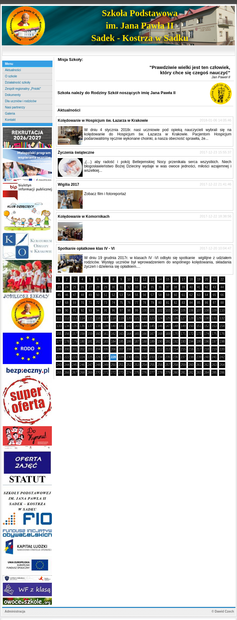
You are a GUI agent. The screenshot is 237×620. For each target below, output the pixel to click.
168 (160, 333)
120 (129, 318)
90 (66, 310)
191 (168, 341)
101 (152, 310)
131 (214, 318)
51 (105, 295)
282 (191, 372)
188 (144, 341)
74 (113, 302)
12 (144, 279)
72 (97, 302)
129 (199, 318)
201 (74, 349)
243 (59, 365)
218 (206, 349)
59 (167, 295)
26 (82, 287)
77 (136, 302)
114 (82, 318)
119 (121, 318)
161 (105, 333)
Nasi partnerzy (15, 107)
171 (183, 333)
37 (167, 287)
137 (90, 326)
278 (160, 372)
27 (90, 287)
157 (74, 333)
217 (199, 349)
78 (144, 302)
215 (183, 349)
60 (175, 295)
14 (160, 279)
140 (113, 326)
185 (121, 341)
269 (90, 372)
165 (136, 333)
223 (74, 357)
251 (121, 365)
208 (129, 349)
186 (129, 341)
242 (222, 357)
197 (214, 341)
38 (175, 287)
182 (98, 341)
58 (160, 295)
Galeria (10, 113)
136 (82, 326)
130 (206, 318)
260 (191, 365)
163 (121, 333)
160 (98, 333)
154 (222, 326)
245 (74, 365)
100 (144, 310)
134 (67, 326)
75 (121, 302)
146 (160, 326)
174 (206, 333)
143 (136, 326)
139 (105, 326)
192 (175, 341)
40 (191, 287)
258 (175, 365)
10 (128, 279)
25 (74, 287)
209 (136, 349)
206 (113, 349)
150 (191, 326)
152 (206, 326)
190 (160, 341)
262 (206, 365)
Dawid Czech (224, 611)
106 (191, 310)
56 (144, 295)
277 (152, 372)
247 (90, 365)
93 (90, 310)
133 (59, 326)
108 (206, 310)
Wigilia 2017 (68, 184)
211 (152, 349)
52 (113, 295)
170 (175, 333)
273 (121, 372)
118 (113, 318)
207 (121, 349)
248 (98, 365)
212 (160, 349)
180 (82, 341)
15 (167, 279)
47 (74, 295)
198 (222, 341)
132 (222, 318)
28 (97, 287)
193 (183, 341)
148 (175, 326)
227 (105, 357)
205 (105, 349)
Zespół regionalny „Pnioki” (23, 88)
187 (136, 341)
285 (214, 372)
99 (136, 310)
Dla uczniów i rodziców (20, 101)
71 (90, 302)
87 (214, 302)
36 (160, 287)
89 (59, 310)
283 (199, 372)
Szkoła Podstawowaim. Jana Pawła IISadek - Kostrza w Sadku (140, 25)
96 (113, 310)
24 (66, 287)
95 (105, 310)
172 (191, 333)
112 (67, 318)
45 (59, 295)
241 (214, 357)
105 (183, 310)
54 (128, 295)
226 (98, 357)
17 (183, 279)
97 (121, 310)
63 (198, 295)
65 (214, 295)
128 (191, 318)
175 (214, 333)
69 (74, 302)
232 (144, 357)
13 (152, 279)
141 (121, 326)
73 (105, 302)
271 (105, 372)
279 (168, 372)
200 (67, 349)
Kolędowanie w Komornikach (84, 216)
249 (105, 365)
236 (175, 357)
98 (128, 310)
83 (183, 302)
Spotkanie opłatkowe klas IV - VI (86, 248)
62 (191, 295)
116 (98, 318)
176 (222, 333)
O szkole (11, 76)
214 (175, 349)
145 (152, 326)
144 (144, 326)
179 (74, 341)
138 (98, 326)
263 (214, 365)
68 (66, 302)
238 (191, 357)
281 (183, 372)
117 (105, 318)
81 (167, 302)
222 (67, 357)
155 (59, 333)
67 (59, 302)
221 (59, 357)
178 (67, 341)
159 (90, 333)
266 (67, 372)
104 (175, 310)
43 (214, 287)
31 (121, 287)
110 (222, 310)
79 (152, 302)
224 (82, 357)
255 (152, 365)
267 (74, 372)
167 (152, 333)
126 (175, 318)
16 (175, 279)
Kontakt (10, 119)
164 (129, 333)
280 (175, 372)
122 (144, 318)
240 (206, 357)
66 (222, 295)
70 (82, 302)
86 (206, 302)
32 (128, 287)
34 (144, 287)
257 (168, 365)
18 (191, 279)
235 (168, 357)
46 (66, 295)
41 (198, 287)
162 (113, 333)
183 (105, 341)
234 (160, 357)
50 (97, 295)
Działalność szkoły (17, 82)
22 (222, 279)
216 (191, 349)
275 (136, 372)
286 (222, 372)
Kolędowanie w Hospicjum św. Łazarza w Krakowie (103, 120)
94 (97, 310)
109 (214, 310)
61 (183, 295)
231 (136, 357)
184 (113, 341)
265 (59, 372)
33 (136, 287)
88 (222, 302)
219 (214, 349)
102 (160, 310)
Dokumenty (13, 95)
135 (74, 326)
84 (191, 302)
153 (214, 326)
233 (152, 357)
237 (183, 357)
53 (121, 295)
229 (121, 357)
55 (136, 295)
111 (59, 318)
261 (199, 365)
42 (206, 287)
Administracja (15, 611)
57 (152, 295)
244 (67, 365)
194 (191, 341)
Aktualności (13, 70)
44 (222, 287)
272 (113, 372)
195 (199, 341)
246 (82, 365)
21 (214, 279)
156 (67, 333)
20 (206, 279)
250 (113, 365)
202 (82, 349)
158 (82, 333)
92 (82, 310)
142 (129, 326)
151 (199, 326)
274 (129, 372)
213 (168, 349)
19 (198, 279)
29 (105, 287)
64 (206, 295)
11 (136, 279)
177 (59, 341)
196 (206, 341)
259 (183, 365)
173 (199, 333)
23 (59, 287)
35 (152, 287)
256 (160, 365)
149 (183, 326)
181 (90, 341)
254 (144, 365)
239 (199, 357)
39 (183, 287)
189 (152, 341)
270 (98, 372)
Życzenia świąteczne (76, 152)
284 (206, 372)
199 (59, 349)
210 (144, 349)
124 (160, 318)
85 (198, 302)
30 (113, 287)
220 (222, 349)
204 (98, 349)
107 (199, 310)
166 (144, 333)
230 (129, 357)
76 (128, 302)
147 (168, 326)
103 (168, 310)
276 (144, 372)
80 (160, 302)
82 (175, 302)
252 (129, 365)
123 (152, 318)
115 (90, 318)
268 (82, 372)
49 (90, 295)
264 (222, 365)
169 (168, 333)
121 (136, 318)
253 (136, 365)
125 (168, 318)
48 (82, 295)
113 (74, 318)
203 (90, 349)
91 (74, 310)
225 (90, 357)
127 (183, 318)
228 (113, 357)
